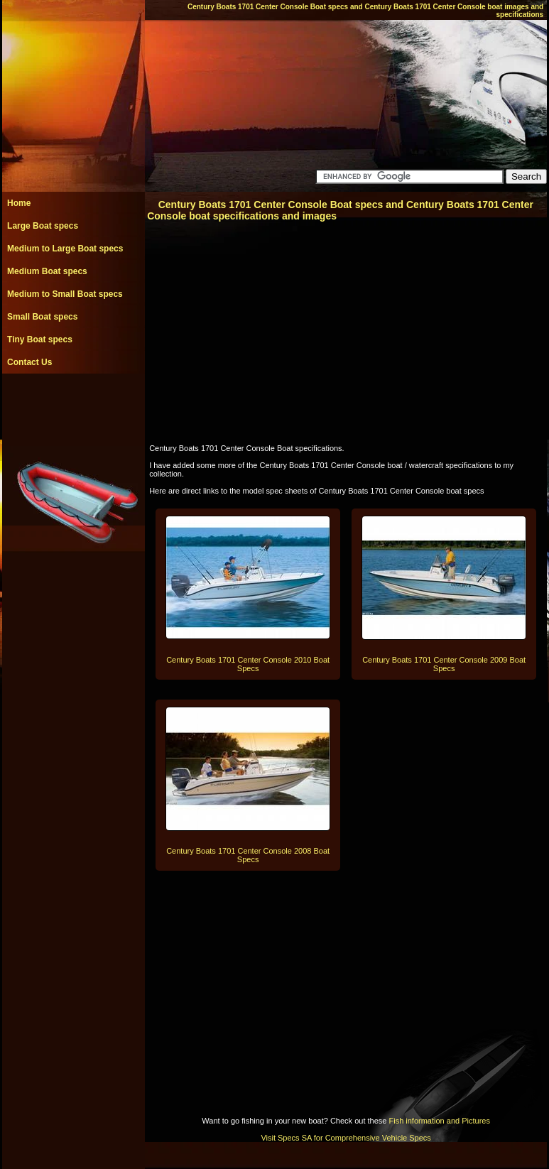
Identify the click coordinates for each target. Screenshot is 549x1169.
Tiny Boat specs (39, 339)
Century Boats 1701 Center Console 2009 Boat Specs (444, 664)
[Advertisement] (73, 405)
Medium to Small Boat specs (65, 294)
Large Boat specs (42, 226)
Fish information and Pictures (438, 1120)
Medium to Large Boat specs (65, 249)
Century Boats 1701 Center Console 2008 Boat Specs (248, 855)
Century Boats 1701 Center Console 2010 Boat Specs (248, 664)
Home (19, 203)
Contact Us (29, 362)
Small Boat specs (42, 317)
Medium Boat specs (47, 271)
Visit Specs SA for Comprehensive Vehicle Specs (345, 1137)
